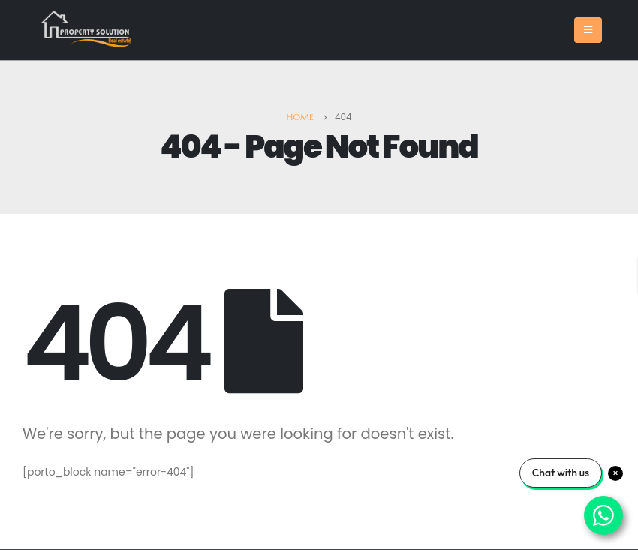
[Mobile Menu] (588, 30)
